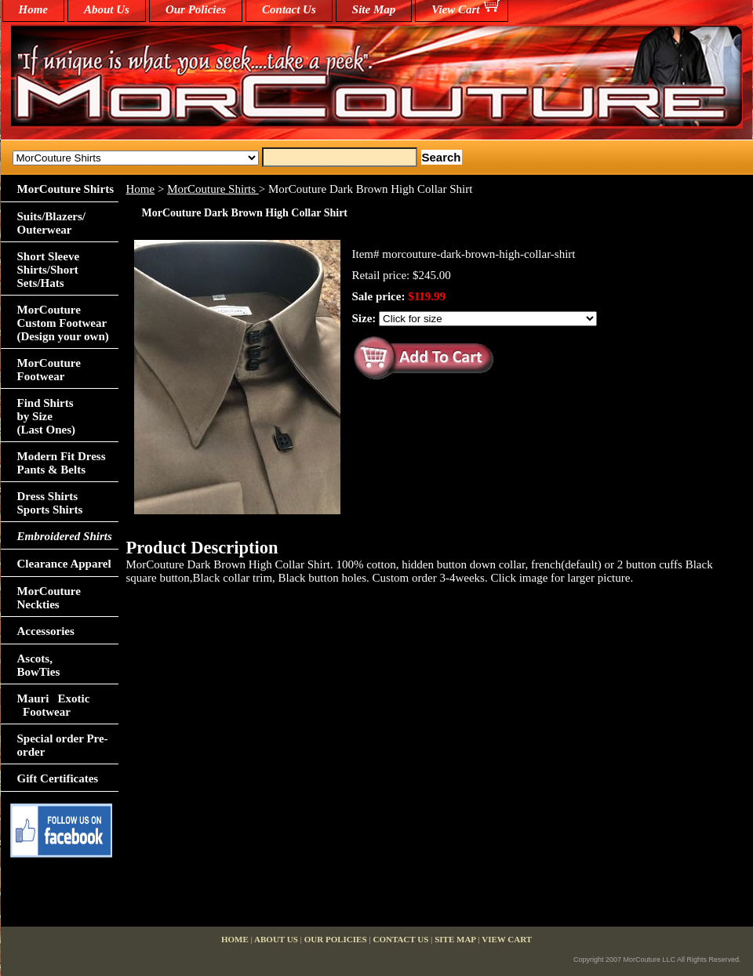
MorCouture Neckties (49, 598)
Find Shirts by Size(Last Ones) (46, 416)
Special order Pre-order (62, 745)
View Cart (455, 9)
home (34, 9)
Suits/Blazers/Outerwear (51, 223)
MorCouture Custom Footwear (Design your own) (63, 323)
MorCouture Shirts (213, 189)
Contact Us (289, 9)
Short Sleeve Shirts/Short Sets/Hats (48, 269)
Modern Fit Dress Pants (61, 463)
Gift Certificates (58, 778)
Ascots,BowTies (38, 665)
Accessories (46, 631)
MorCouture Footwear (49, 370)
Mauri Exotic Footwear (53, 705)
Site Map (373, 9)
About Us (106, 9)
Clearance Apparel (64, 563)
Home (140, 189)
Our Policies (196, 9)
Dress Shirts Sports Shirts (50, 503)
